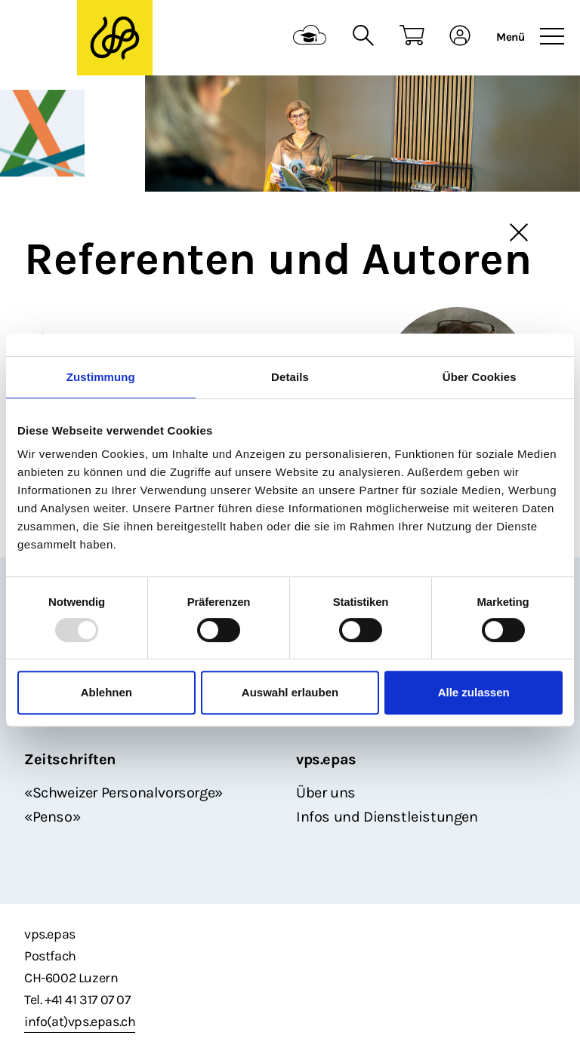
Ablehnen (106, 692)
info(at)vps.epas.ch (79, 1021)
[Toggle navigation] (552, 37)
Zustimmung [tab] (100, 376)
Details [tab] (290, 376)
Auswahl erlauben (290, 692)
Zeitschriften (70, 759)
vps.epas (326, 759)
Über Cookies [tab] (480, 376)
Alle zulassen (474, 692)
